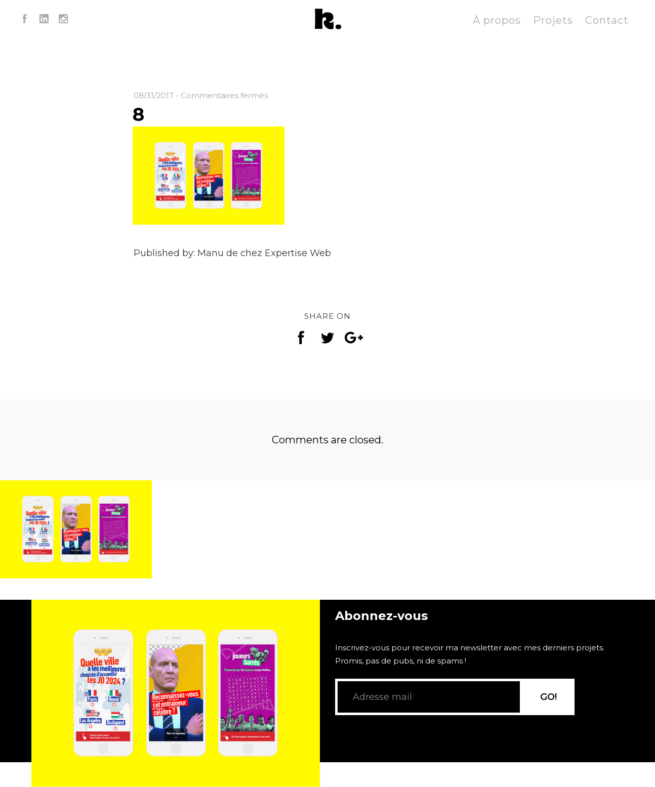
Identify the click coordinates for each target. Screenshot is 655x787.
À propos (497, 20)
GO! (548, 710)
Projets (553, 20)
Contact (607, 20)
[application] (175, 681)
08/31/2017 (154, 95)
